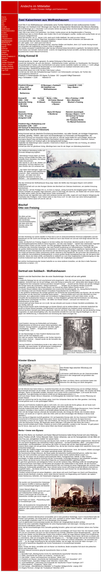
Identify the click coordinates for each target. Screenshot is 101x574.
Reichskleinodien (8, 31)
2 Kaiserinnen (7, 39)
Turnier (4, 60)
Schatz (4, 19)
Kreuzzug (5, 50)
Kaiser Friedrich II (8, 56)
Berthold (5, 54)
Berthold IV (6, 43)
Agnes (4, 47)
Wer (3, 25)
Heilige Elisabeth (8, 62)
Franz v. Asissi (7, 64)
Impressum (6, 74)
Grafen (4, 33)
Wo (3, 23)
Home (4, 17)
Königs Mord (6, 45)
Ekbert (4, 52)
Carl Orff (5, 70)
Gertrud (4, 48)
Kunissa (5, 35)
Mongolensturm (8, 68)
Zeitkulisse (6, 29)
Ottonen (5, 37)
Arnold (4, 27)
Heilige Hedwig (7, 66)
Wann (4, 21)
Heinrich (5, 58)
